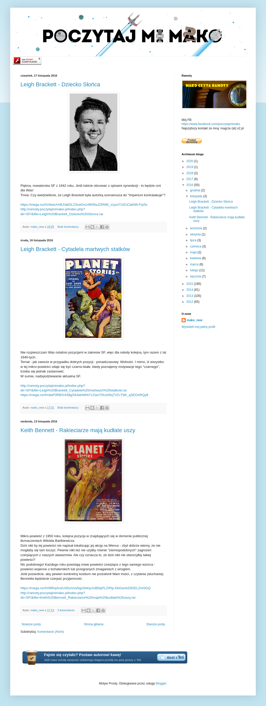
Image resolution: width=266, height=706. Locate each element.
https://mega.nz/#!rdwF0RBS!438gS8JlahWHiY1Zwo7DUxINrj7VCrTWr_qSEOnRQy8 (84, 395)
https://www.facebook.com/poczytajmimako (211, 124)
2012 (190, 302)
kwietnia (196, 258)
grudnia (195, 190)
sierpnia (196, 234)
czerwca (196, 246)
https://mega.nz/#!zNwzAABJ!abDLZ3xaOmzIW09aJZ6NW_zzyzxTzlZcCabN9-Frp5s (83, 204)
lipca (193, 240)
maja (193, 252)
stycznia (196, 276)
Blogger (161, 683)
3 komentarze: (67, 610)
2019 (190, 167)
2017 (190, 179)
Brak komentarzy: (69, 226)
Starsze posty (155, 624)
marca (194, 264)
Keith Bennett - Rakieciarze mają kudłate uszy (77, 430)
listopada (196, 196)
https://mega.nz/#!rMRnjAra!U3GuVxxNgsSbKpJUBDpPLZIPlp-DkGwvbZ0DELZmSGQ (85, 588)
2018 (190, 173)
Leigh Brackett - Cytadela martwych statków (75, 249)
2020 (190, 161)
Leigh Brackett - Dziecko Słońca (60, 84)
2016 (190, 185)
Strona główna (94, 624)
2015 (190, 284)
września (196, 228)
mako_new (194, 320)
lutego (194, 270)
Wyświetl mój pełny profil (198, 327)
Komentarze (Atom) (50, 632)
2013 (190, 296)
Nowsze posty (31, 624)
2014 (190, 290)
